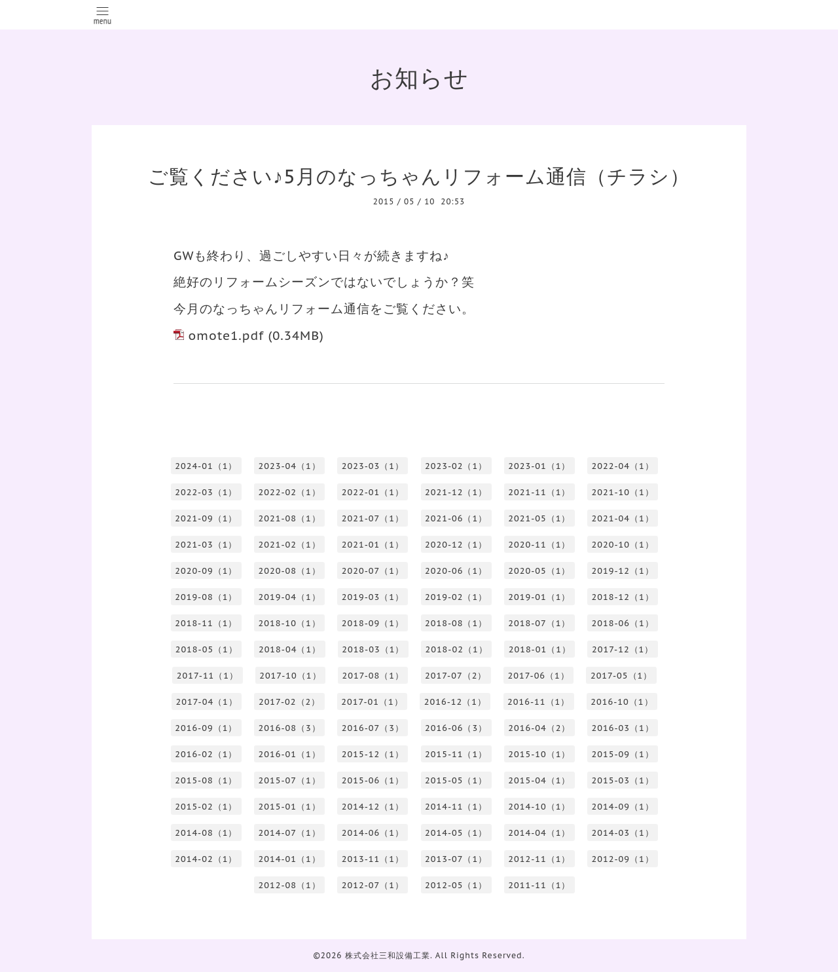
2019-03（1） (373, 597)
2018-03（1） (373, 649)
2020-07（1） (373, 570)
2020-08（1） (290, 570)
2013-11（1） (373, 859)
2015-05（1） (456, 780)
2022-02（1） (290, 492)
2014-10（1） (539, 806)
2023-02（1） (456, 466)
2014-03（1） (623, 832)
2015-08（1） (206, 780)
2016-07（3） (373, 728)
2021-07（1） (373, 518)
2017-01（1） (372, 701)
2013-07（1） (456, 859)
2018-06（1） (623, 623)
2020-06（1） (456, 570)
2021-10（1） (623, 492)
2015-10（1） (539, 754)
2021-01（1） (373, 544)
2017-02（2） (289, 701)
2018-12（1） (623, 597)
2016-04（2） (539, 728)
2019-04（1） (290, 597)
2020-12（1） (456, 544)
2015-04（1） (539, 780)
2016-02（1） (206, 754)
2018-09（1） (373, 623)
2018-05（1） (206, 649)
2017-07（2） (455, 675)
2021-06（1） (456, 518)
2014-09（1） (623, 806)
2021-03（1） (206, 544)
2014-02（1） (206, 859)
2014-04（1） (539, 832)
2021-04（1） (623, 518)
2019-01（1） (539, 597)
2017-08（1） (373, 675)
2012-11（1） (539, 859)
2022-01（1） (373, 492)
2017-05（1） (621, 675)
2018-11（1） (206, 623)
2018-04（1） (290, 649)
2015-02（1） (206, 806)
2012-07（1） (373, 885)
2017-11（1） (207, 675)
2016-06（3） (456, 728)
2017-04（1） (206, 701)
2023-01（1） (539, 466)
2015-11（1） (456, 754)
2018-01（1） (540, 649)
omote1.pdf (226, 335)
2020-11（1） (539, 544)
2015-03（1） (623, 780)
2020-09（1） (206, 570)
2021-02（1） (290, 544)
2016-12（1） (455, 701)
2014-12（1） (373, 806)
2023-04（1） (290, 466)
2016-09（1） (206, 728)
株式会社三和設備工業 (387, 955)
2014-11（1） (456, 806)
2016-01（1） (290, 754)
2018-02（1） (456, 649)
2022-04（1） (623, 466)
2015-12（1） (373, 754)
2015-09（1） (623, 754)
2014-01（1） (290, 859)
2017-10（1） (290, 675)
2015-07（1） (290, 780)
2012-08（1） (290, 885)
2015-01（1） (290, 806)
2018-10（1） (290, 623)
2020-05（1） (539, 570)
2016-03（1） (623, 728)
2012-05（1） (456, 885)
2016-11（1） (538, 701)
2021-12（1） (456, 492)
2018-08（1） (456, 623)
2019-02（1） (456, 597)
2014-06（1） (373, 832)
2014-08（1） (206, 832)
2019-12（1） (623, 570)
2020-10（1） (623, 544)
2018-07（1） (539, 623)
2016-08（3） (290, 728)
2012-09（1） (623, 859)
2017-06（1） (538, 675)
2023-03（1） (373, 466)
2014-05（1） (456, 832)
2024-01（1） (206, 466)
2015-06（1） (373, 780)
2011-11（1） (539, 885)
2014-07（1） (290, 832)
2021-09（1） (206, 518)
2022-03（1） (206, 492)
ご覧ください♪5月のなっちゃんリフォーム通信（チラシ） (419, 176)
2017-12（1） (622, 649)
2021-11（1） (539, 492)
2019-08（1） (206, 597)
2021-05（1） (539, 518)
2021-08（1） (290, 518)
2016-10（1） (622, 701)
